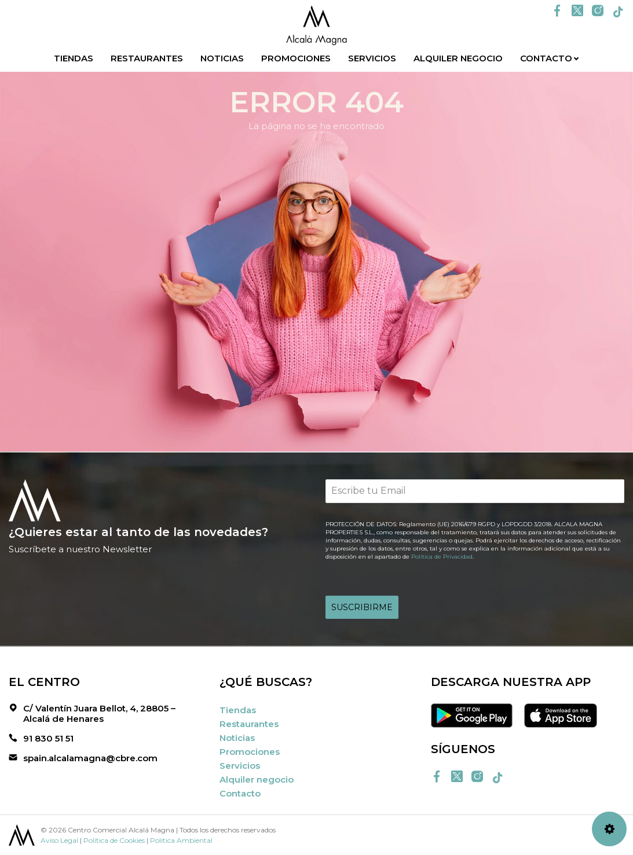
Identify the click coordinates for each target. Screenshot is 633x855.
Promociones (296, 58)
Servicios (372, 58)
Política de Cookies (114, 840)
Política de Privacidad (442, 556)
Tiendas (73, 58)
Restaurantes (147, 58)
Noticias (222, 58)
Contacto (546, 58)
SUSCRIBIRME (362, 607)
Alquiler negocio (458, 58)
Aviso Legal (59, 840)
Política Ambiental (181, 840)
